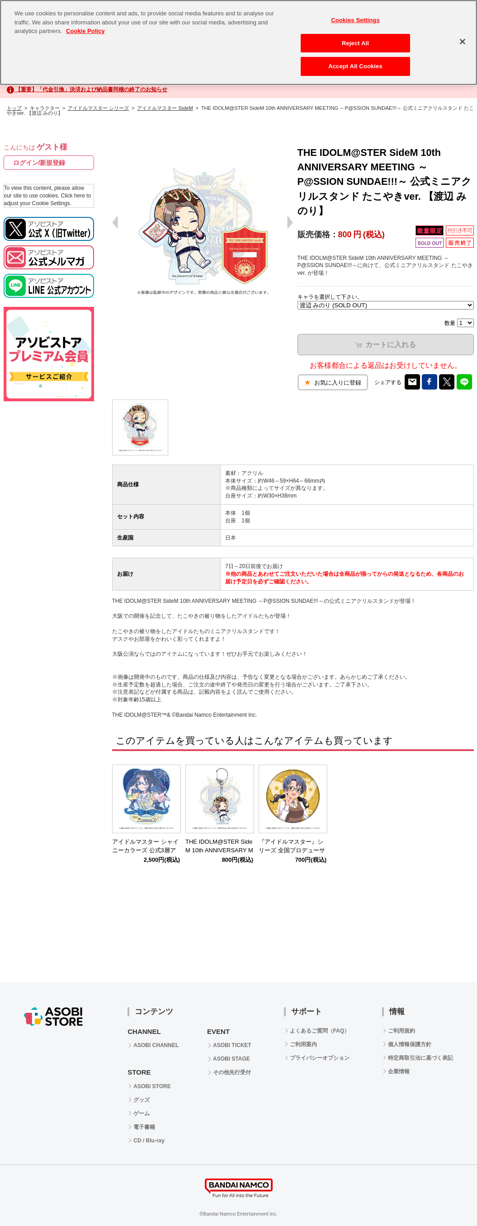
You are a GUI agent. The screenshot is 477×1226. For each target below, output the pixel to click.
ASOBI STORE (151, 1086)
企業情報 (399, 1071)
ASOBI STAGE (231, 1059)
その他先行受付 (232, 1072)
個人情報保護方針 (409, 1044)
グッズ (141, 1100)
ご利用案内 (303, 1044)
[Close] (462, 42)
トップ (14, 108)
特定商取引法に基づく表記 (420, 1058)
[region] (238, 42)
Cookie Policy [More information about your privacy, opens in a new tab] (85, 31)
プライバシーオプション (319, 1058)
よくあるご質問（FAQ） (320, 1031)
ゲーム (141, 1113)
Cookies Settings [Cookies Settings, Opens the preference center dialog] (355, 20)
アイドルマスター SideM (165, 108)
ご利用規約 (401, 1031)
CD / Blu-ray (149, 1140)
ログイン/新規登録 (39, 162)
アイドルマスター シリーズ (98, 108)
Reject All (355, 43)
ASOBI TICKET (232, 1045)
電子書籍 (144, 1127)
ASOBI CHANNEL (156, 1045)
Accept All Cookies (355, 66)
